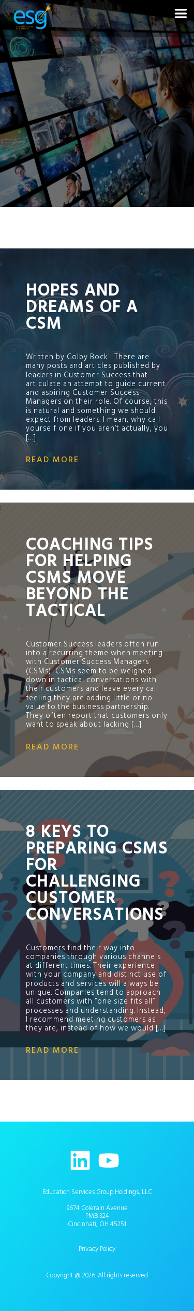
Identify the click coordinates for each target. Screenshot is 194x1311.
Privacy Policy (97, 1249)
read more (52, 459)
